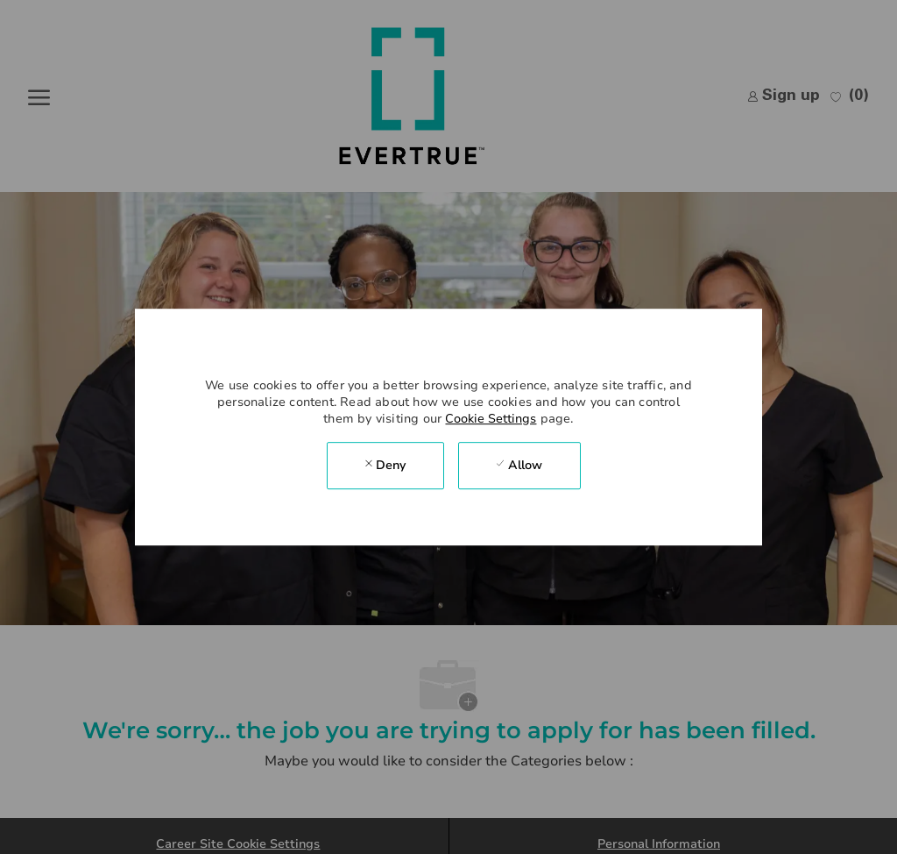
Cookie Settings (490, 418)
